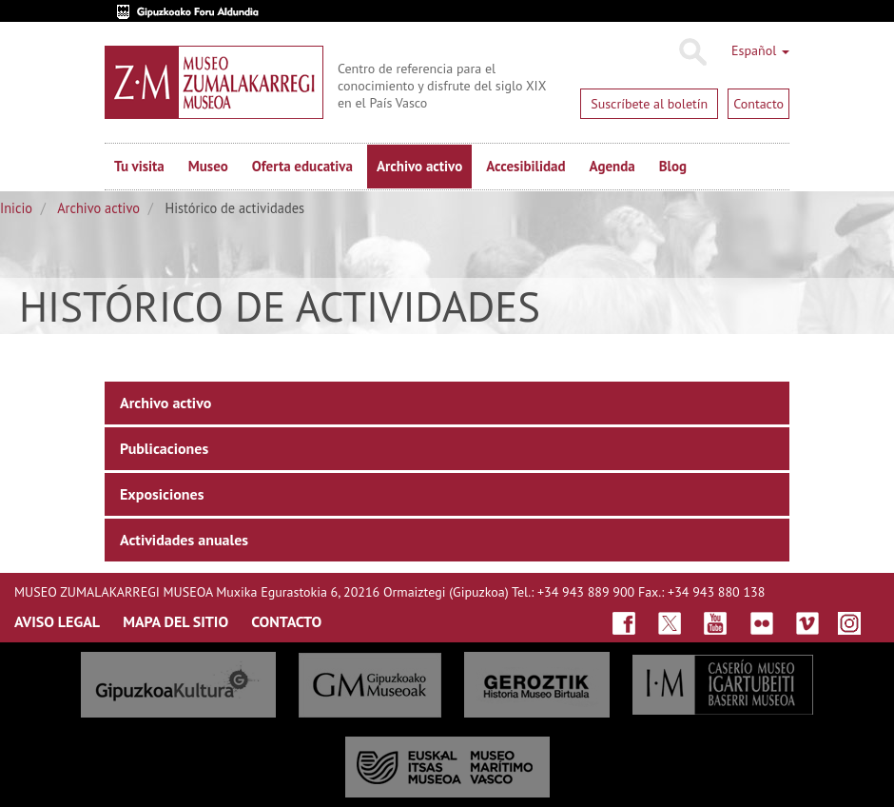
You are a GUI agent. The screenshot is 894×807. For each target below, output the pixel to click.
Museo (208, 166)
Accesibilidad (525, 166)
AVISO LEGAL (57, 621)
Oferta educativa (302, 166)
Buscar (692, 52)
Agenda (612, 166)
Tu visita (139, 166)
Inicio (16, 208)
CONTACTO (286, 621)
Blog (673, 166)
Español (760, 50)
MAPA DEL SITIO (175, 621)
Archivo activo (419, 166)
